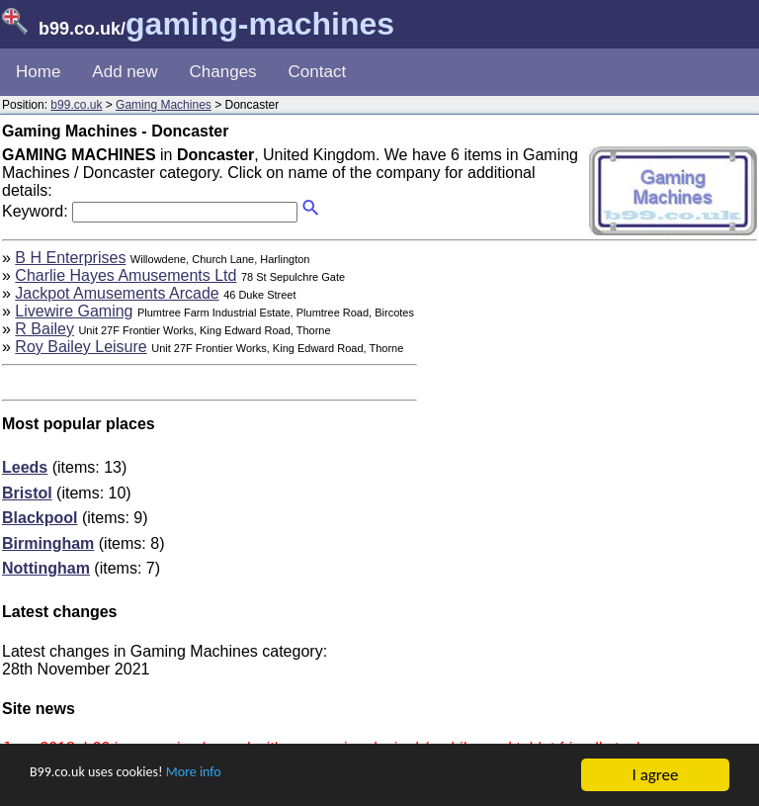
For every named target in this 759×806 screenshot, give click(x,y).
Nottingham (46, 568)
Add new (124, 71)
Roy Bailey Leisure (80, 346)
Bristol (27, 493)
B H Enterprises (70, 257)
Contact (318, 71)
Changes (223, 71)
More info (228, 775)
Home (38, 71)
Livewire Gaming (73, 311)
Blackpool (39, 517)
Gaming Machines (163, 105)
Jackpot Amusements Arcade (116, 293)
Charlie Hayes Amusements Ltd (125, 275)
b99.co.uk (76, 105)
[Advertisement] (591, 387)
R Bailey (44, 328)
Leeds (24, 467)
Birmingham (48, 543)
